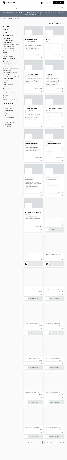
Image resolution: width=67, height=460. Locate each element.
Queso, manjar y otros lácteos (11, 76)
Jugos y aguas (7, 91)
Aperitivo (5, 80)
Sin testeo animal (8, 117)
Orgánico (6, 113)
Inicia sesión (47, 3)
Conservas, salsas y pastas (10, 68)
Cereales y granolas (8, 48)
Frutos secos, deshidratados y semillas (11, 51)
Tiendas (5, 29)
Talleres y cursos (8, 35)
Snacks (5, 54)
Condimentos (7, 70)
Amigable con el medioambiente (8, 125)
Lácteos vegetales (8, 78)
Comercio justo (8, 110)
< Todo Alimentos (8, 42)
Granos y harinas (8, 56)
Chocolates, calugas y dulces (11, 44)
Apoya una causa (8, 122)
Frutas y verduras (8, 89)
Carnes (5, 82)
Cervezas (5, 95)
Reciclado (6, 120)
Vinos (4, 97)
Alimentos (9, 18)
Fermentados (6, 66)
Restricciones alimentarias (10, 61)
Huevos (5, 86)
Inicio (4, 18)
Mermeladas (6, 74)
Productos (6, 32)
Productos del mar (8, 84)
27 (60, 442)
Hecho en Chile (8, 106)
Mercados (6, 26)
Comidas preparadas (9, 64)
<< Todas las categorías (9, 40)
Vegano (6, 115)
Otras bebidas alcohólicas (10, 99)
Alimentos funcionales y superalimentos (9, 59)
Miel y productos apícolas (10, 72)
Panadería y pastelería (9, 46)
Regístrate (58, 2)
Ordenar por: (52, 23)
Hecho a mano (8, 108)
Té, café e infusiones (8, 93)
